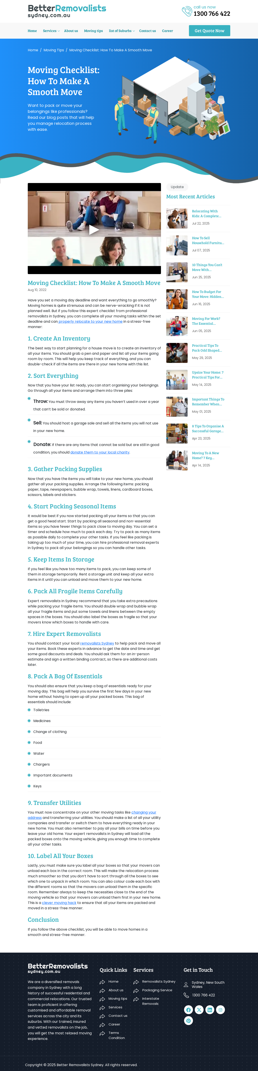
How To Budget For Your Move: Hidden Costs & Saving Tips (207, 294)
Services (49, 30)
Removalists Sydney (158, 981)
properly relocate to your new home (90, 321)
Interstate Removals (150, 1001)
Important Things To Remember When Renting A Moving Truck (208, 402)
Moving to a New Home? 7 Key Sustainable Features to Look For (209, 455)
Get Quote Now (209, 30)
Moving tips (93, 30)
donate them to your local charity (99, 452)
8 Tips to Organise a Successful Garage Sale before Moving (208, 429)
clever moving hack (59, 902)
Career (167, 30)
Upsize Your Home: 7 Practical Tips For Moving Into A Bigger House (208, 375)
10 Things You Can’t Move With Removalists (207, 267)
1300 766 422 (204, 995)
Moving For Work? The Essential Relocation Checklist (208, 321)
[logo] (67, 11)
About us (71, 30)
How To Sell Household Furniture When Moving (208, 240)
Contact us (147, 30)
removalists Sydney (97, 643)
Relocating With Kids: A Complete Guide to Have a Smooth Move (205, 214)
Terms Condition (117, 1035)
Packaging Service (157, 990)
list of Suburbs (120, 30)
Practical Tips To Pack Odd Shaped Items (205, 348)
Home (32, 30)
